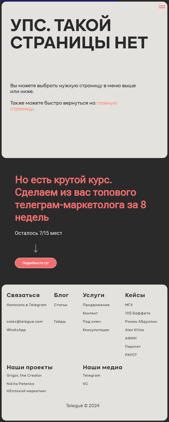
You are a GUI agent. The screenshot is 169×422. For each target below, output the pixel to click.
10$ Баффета (137, 313)
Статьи (60, 305)
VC (85, 384)
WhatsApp (16, 330)
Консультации (96, 330)
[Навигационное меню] (162, 7)
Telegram (92, 375)
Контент (90, 313)
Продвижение (96, 305)
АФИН (131, 338)
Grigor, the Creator (24, 375)
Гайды (60, 321)
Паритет (133, 346)
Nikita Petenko (20, 384)
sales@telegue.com (25, 321)
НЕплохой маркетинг (27, 391)
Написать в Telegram (27, 305)
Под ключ (92, 321)
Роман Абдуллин (141, 321)
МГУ (129, 305)
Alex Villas (134, 330)
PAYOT (131, 355)
